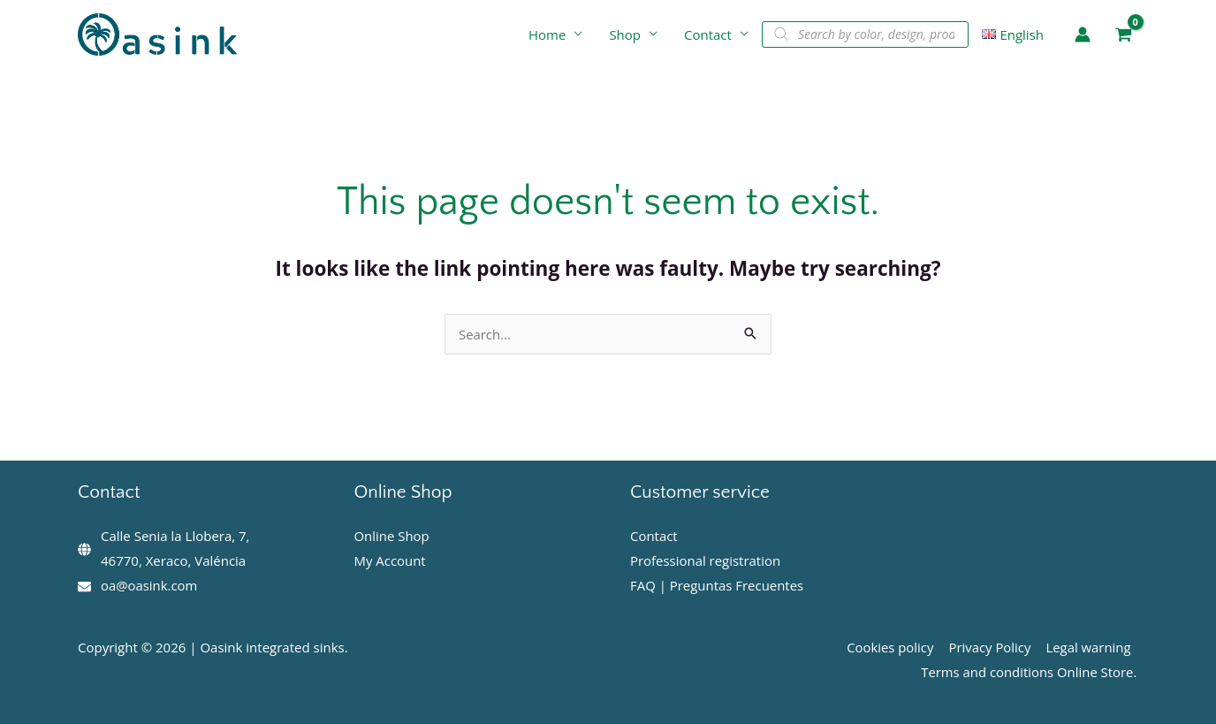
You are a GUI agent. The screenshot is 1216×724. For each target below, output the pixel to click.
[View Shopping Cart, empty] (1123, 35)
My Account (390, 560)
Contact (708, 34)
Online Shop (392, 536)
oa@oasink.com (149, 585)
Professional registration (705, 560)
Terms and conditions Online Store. (1029, 672)
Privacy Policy (991, 647)
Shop (625, 34)
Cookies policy (893, 647)
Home (547, 34)
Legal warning (1089, 647)
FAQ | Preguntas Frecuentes (717, 585)
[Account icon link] (1083, 34)
